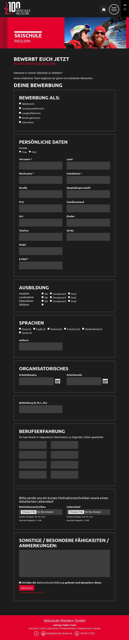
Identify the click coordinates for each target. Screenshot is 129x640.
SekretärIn (26, 122)
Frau (23, 151)
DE (125, 5)
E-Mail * (24, 259)
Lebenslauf (73, 506)
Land (70, 159)
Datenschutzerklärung (50, 582)
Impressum (33, 628)
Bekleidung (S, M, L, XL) (33, 402)
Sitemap (96, 628)
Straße (23, 187)
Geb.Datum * (74, 173)
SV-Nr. (70, 230)
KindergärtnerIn (29, 117)
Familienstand (75, 201)
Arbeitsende (74, 374)
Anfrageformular (84, 628)
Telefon (24, 230)
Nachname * (26, 173)
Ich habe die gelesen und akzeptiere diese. (60, 582)
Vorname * (25, 159)
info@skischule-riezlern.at (56, 633)
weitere (24, 340)
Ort (21, 216)
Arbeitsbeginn (28, 374)
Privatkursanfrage (68, 628)
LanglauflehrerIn (30, 113)
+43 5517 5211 (85, 633)
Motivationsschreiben (32, 506)
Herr (33, 151)
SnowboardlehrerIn (31, 108)
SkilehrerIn (26, 103)
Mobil (22, 244)
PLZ (21, 201)
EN (125, 9)
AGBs (42, 628)
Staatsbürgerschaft (79, 187)
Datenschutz (52, 628)
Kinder (71, 216)
